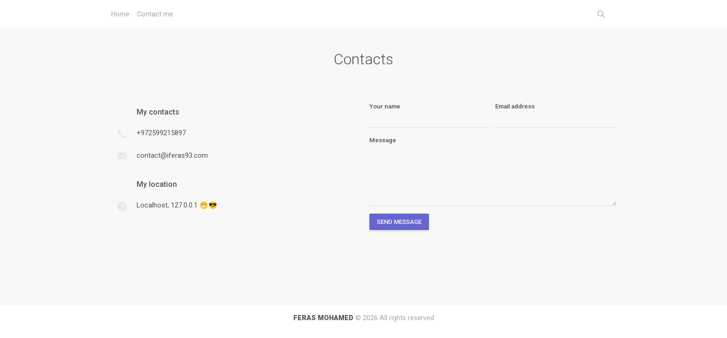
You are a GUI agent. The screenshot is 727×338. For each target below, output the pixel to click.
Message (382, 140)
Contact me (155, 14)
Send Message (399, 221)
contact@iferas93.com (172, 155)
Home (120, 14)
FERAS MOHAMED (323, 318)
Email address (515, 106)
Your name (384, 106)
